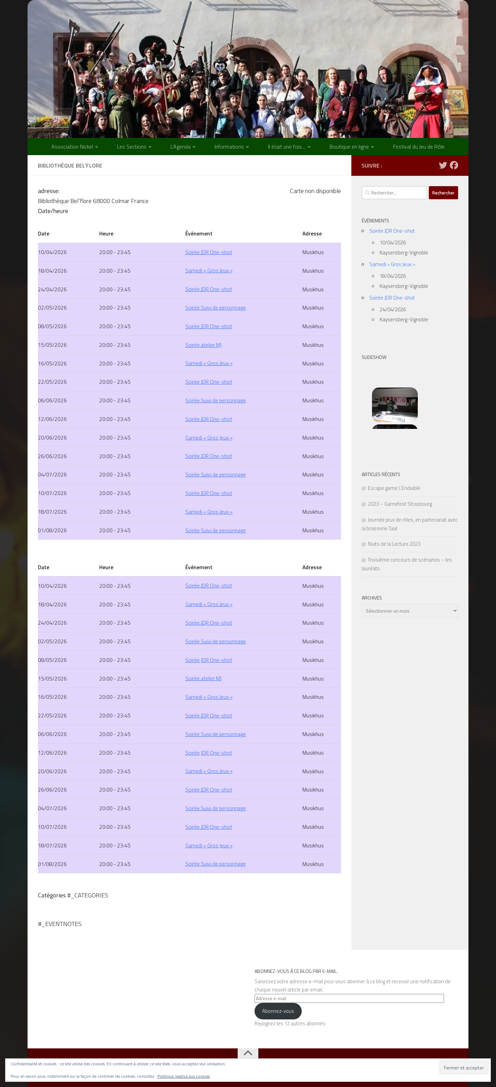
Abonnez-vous (278, 1011)
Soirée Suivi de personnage (215, 308)
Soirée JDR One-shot (208, 252)
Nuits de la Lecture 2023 (394, 544)
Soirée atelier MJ (203, 345)
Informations (229, 146)
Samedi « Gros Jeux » (208, 270)
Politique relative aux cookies (183, 1076)
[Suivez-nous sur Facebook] (454, 165)
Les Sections (131, 146)
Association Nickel (72, 146)
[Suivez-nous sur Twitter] (443, 165)
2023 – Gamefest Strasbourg (400, 504)
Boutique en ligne (349, 146)
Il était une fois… (287, 146)
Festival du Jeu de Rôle (419, 146)
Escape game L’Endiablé (394, 488)
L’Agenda (180, 146)
